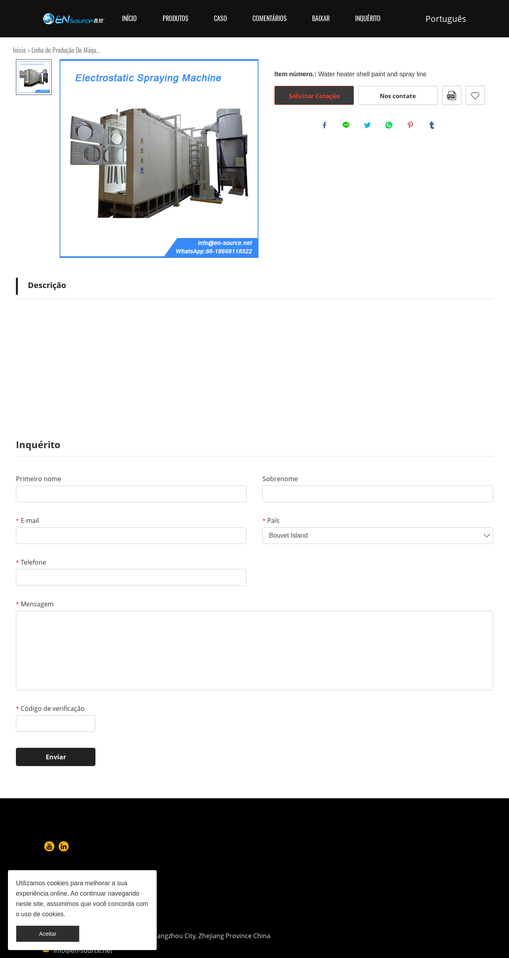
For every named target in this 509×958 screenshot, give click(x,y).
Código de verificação (50, 708)
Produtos (175, 18)
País (271, 520)
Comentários (270, 18)
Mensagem (35, 604)
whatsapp (390, 127)
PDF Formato (451, 95)
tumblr (433, 127)
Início (129, 18)
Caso (220, 18)
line (348, 127)
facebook (326, 127)
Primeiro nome (38, 478)
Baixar (321, 18)
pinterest (412, 127)
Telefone (31, 562)
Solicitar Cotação (314, 96)
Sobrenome (280, 478)
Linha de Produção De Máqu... (65, 50)
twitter (369, 127)
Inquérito (368, 18)
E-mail (27, 520)
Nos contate (398, 96)
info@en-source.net (315, 905)
